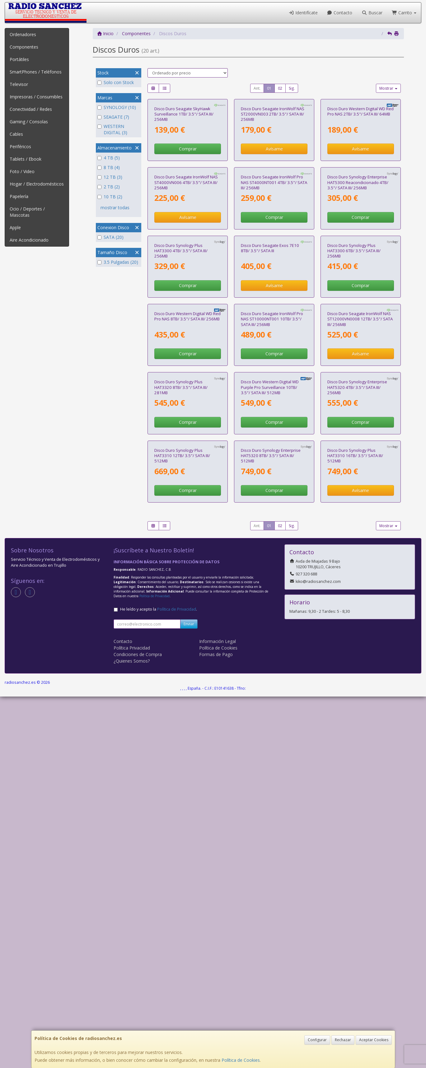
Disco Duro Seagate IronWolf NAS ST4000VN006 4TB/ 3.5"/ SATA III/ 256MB (186, 306)
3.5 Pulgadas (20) (117, 262)
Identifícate (303, 13)
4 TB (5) (108, 158)
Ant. (257, 88)
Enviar (189, 995)
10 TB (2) (109, 197)
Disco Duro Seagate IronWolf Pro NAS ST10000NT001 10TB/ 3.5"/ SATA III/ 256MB (272, 566)
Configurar (317, 1039)
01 (269, 88)
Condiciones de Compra (138, 1026)
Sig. (292, 88)
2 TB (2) (108, 187)
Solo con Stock (115, 82)
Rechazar (343, 1039)
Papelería (19, 196)
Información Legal (217, 1013)
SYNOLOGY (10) (116, 107)
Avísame (274, 211)
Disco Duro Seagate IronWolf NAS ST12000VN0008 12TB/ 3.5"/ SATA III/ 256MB (360, 566)
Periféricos (20, 146)
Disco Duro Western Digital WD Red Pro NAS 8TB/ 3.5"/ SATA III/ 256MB (187, 563)
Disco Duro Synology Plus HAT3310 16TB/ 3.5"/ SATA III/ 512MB (355, 827)
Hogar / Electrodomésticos (37, 184)
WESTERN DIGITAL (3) (112, 129)
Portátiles (19, 59)
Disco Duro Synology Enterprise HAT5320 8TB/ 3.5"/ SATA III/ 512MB (271, 827)
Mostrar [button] (388, 88)
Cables (16, 134)
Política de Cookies (241, 1060)
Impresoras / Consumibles (36, 97)
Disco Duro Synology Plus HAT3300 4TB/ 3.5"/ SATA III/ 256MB (181, 436)
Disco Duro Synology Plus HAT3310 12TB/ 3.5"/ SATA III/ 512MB (182, 827)
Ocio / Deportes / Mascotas (27, 212)
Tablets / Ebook (25, 159)
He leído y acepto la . (158, 980)
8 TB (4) (108, 167)
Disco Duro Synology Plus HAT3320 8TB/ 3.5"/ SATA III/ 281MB (181, 696)
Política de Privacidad (154, 967)
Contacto (340, 13)
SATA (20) (110, 237)
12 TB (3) (109, 177)
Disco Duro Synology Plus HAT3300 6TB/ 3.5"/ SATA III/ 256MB (354, 436)
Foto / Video (22, 171)
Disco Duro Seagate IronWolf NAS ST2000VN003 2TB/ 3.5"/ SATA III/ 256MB (272, 176)
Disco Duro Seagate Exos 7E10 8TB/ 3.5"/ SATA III (270, 433)
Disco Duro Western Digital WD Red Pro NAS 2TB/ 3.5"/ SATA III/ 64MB (360, 173)
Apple (15, 227)
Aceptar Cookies (373, 1039)
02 (280, 88)
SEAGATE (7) (113, 117)
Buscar (372, 13)
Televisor (19, 84)
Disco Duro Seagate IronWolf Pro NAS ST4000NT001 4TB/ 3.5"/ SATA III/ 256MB (274, 306)
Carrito (404, 13)
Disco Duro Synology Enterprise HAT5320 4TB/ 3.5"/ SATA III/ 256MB (357, 696)
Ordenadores (23, 34)
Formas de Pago (216, 1026)
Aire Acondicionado (29, 240)
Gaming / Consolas (29, 122)
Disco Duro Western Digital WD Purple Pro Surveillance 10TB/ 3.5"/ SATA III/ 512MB (270, 696)
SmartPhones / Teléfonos (36, 72)
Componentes (24, 47)
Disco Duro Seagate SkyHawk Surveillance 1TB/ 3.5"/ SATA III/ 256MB (183, 176)
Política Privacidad (132, 1019)
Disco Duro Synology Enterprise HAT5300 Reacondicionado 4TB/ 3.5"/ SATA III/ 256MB (357, 306)
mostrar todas (115, 207)
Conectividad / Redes (31, 109)
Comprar (188, 211)
